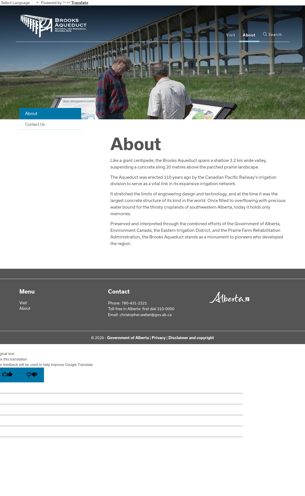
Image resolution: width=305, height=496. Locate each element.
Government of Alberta (128, 337)
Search (272, 34)
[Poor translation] (31, 375)
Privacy (158, 337)
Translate (75, 2)
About (249, 35)
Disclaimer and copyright (191, 337)
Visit (230, 35)
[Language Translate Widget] (19, 2)
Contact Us (35, 124)
